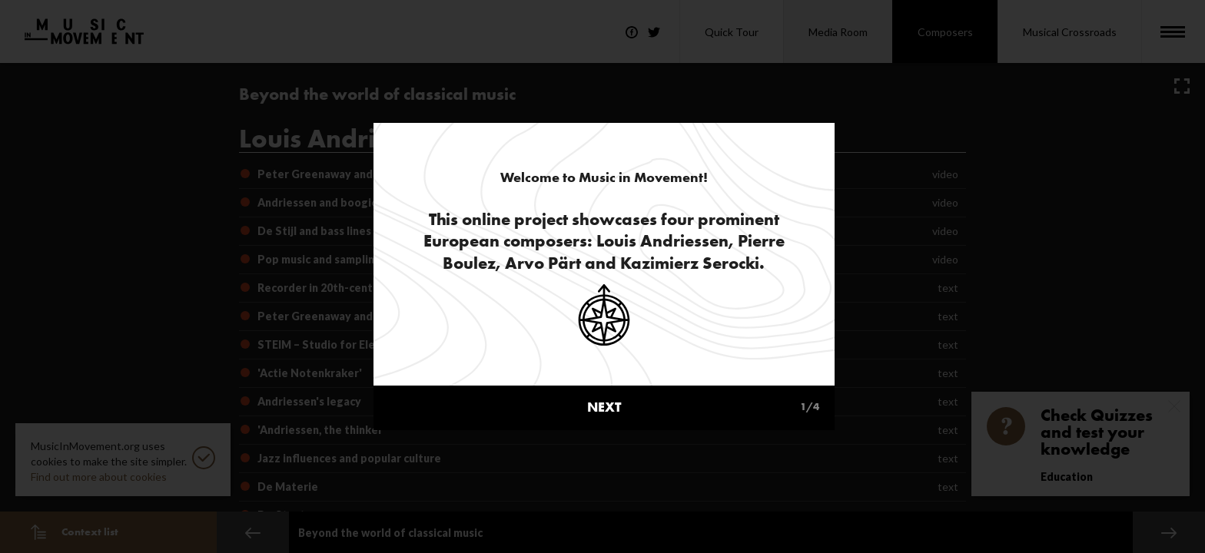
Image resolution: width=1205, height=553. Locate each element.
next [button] (703, 362)
